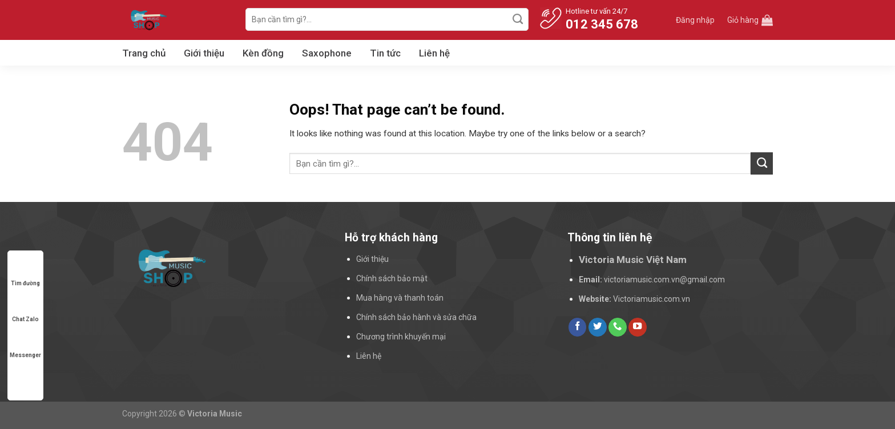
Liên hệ (434, 53)
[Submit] (518, 19)
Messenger (25, 344)
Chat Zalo (25, 308)
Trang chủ (144, 53)
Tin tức (385, 53)
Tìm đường (25, 272)
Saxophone (327, 53)
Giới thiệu (204, 53)
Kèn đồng (263, 53)
